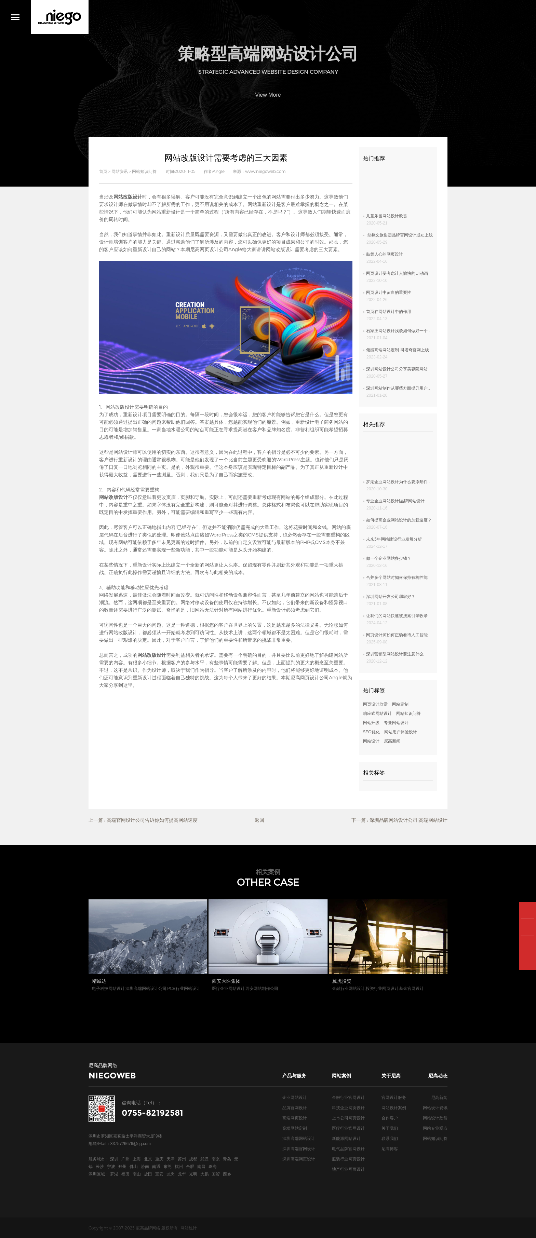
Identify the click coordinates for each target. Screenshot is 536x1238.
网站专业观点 (435, 1128)
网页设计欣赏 (375, 704)
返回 (259, 820)
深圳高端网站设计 (298, 1138)
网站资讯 (119, 171)
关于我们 (389, 1128)
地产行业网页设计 (348, 1169)
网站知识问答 (144, 171)
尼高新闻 (392, 740)
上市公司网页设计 (348, 1117)
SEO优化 (371, 731)
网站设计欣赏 (435, 1117)
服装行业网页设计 (348, 1158)
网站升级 (371, 722)
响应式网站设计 (377, 713)
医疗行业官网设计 (348, 1128)
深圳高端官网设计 (298, 1148)
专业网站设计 (396, 722)
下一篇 (399, 820)
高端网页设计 (294, 1117)
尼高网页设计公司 (209, 249)
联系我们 (389, 1138)
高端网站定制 (294, 1128)
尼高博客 (389, 1148)
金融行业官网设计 (348, 1097)
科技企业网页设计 (348, 1107)
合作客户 (389, 1117)
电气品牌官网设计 (348, 1148)
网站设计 (371, 740)
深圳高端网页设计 (298, 1158)
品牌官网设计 (294, 1107)
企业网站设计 (294, 1097)
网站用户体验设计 (400, 731)
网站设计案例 (393, 1107)
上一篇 (143, 820)
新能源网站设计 (346, 1138)
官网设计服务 (393, 1097)
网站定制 (400, 704)
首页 (103, 171)
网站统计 (188, 1227)
